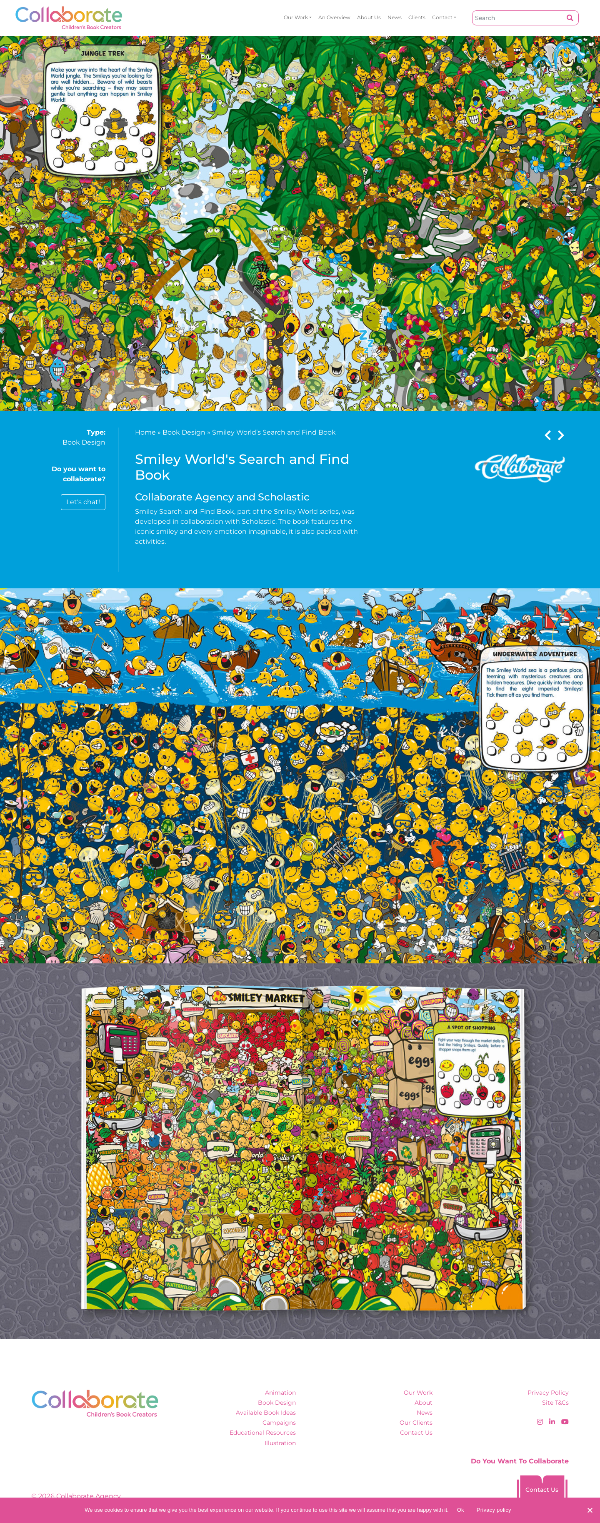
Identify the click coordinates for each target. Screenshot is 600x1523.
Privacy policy (494, 1510)
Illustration (280, 1443)
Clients (416, 17)
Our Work (296, 17)
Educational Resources (263, 1432)
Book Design (83, 442)
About (423, 1402)
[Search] (517, 17)
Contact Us (416, 1432)
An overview (334, 17)
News (395, 17)
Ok (460, 1510)
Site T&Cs (555, 1402)
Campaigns (279, 1422)
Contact (442, 17)
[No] (589, 1510)
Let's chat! (83, 502)
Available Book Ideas (266, 1412)
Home (145, 432)
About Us (369, 17)
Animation (280, 1392)
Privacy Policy (548, 1392)
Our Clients (416, 1422)
